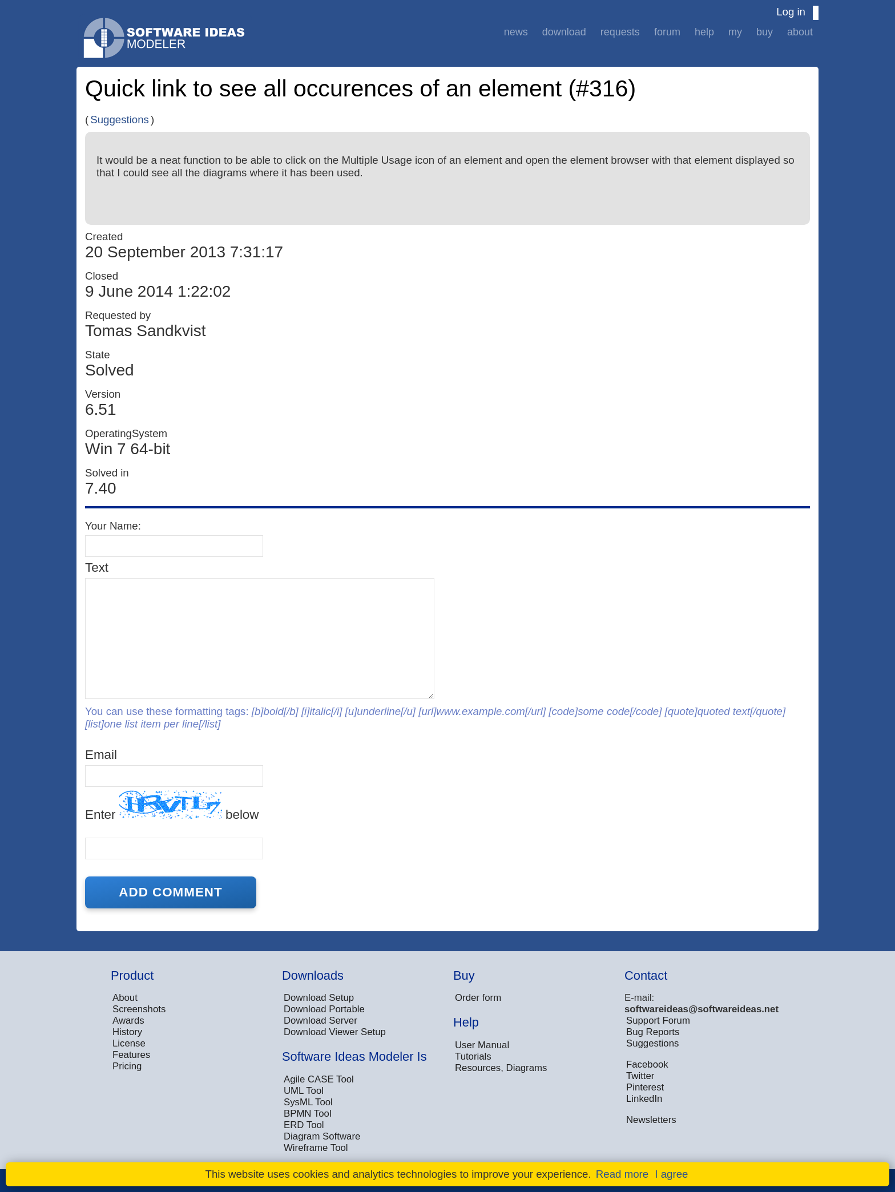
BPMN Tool (308, 1113)
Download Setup (319, 997)
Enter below (172, 806)
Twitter (640, 1075)
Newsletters (651, 1119)
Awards (128, 1020)
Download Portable (324, 1009)
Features (131, 1054)
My (735, 32)
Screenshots (139, 1009)
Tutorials (473, 1056)
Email (101, 754)
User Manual (482, 1045)
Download (564, 32)
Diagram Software (322, 1136)
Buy (764, 32)
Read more (622, 1174)
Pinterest (645, 1087)
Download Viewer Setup (335, 1032)
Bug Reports (652, 1032)
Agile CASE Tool (319, 1079)
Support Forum (658, 1020)
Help (704, 32)
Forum (667, 32)
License (129, 1043)
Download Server (320, 1020)
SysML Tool (308, 1102)
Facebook (647, 1064)
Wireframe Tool (316, 1147)
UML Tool (304, 1090)
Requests (620, 32)
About (800, 32)
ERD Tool (304, 1125)
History (127, 1032)
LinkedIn (644, 1098)
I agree (671, 1174)
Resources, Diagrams (501, 1067)
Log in (790, 12)
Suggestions (119, 120)
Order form (478, 997)
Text (96, 567)
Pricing (127, 1066)
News (516, 32)
